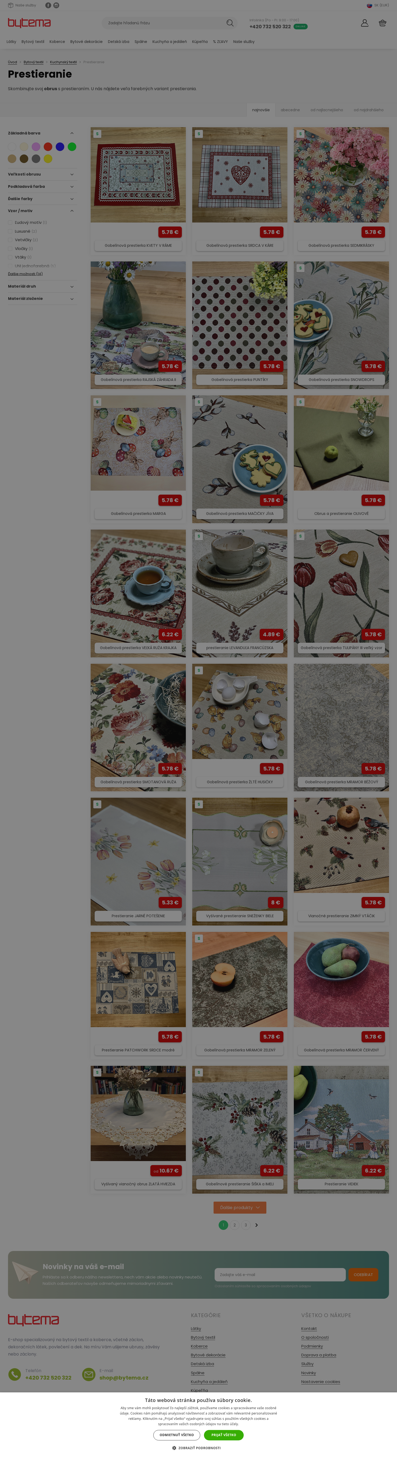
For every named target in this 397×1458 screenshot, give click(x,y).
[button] (198, 1448)
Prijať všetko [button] (223, 1435)
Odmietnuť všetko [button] (177, 1435)
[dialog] (198, 729)
